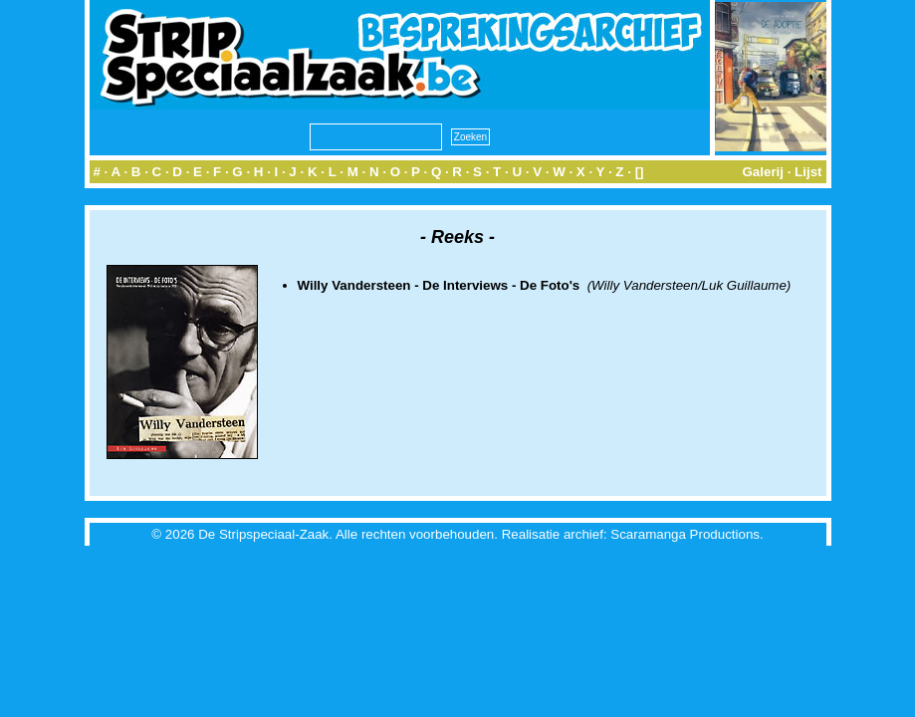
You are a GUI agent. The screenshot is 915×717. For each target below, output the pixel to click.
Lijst (808, 171)
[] (639, 171)
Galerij (763, 171)
